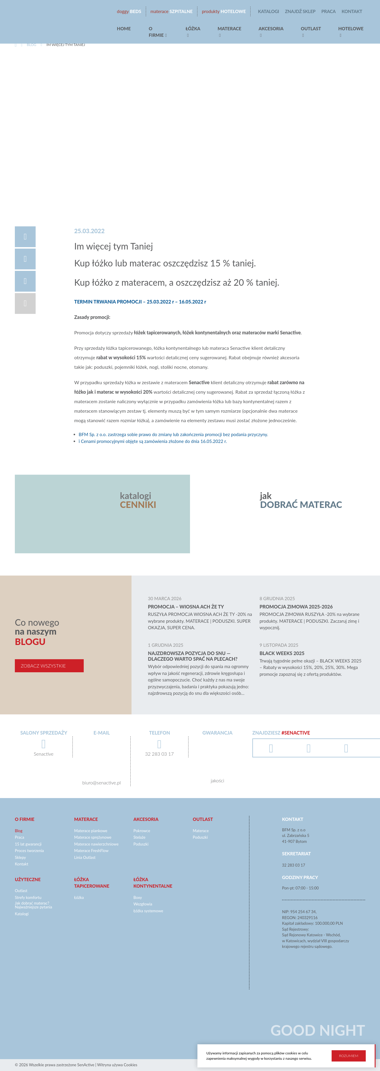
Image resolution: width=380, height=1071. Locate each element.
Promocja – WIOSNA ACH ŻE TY (186, 606)
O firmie (156, 32)
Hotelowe (224, 11)
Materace (229, 28)
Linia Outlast (85, 857)
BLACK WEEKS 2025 (281, 653)
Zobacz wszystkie (43, 665)
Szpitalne (172, 11)
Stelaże (139, 837)
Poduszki (141, 844)
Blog (31, 44)
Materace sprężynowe (92, 837)
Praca (329, 11)
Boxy (138, 897)
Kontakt (352, 11)
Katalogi (268, 11)
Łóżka (193, 28)
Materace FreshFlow (91, 850)
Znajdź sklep (300, 11)
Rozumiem (348, 1055)
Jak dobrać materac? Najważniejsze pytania (33, 905)
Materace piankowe (90, 830)
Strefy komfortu (28, 897)
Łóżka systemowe (148, 910)
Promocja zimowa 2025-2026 (296, 606)
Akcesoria (271, 28)
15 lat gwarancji (28, 844)
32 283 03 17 (293, 865)
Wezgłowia (143, 904)
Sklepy (20, 857)
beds (129, 11)
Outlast (311, 28)
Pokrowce (142, 830)
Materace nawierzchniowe (96, 844)
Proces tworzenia (29, 850)
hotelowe (350, 28)
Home (124, 28)
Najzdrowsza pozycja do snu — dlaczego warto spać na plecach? (193, 656)
